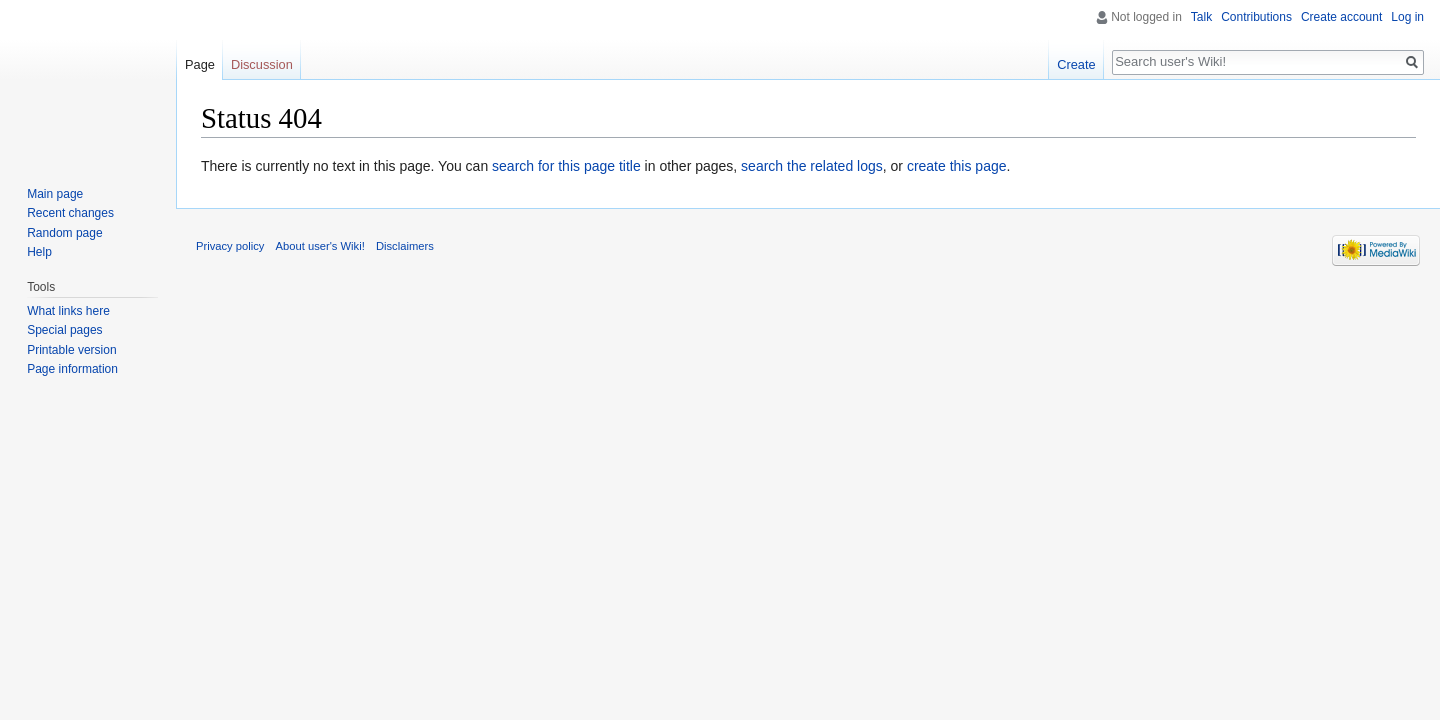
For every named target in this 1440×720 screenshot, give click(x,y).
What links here (68, 311)
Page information (72, 369)
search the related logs (812, 166)
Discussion (262, 64)
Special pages (64, 330)
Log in (1407, 17)
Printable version (71, 350)
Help (39, 252)
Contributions (1256, 17)
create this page (957, 166)
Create (1076, 64)
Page (200, 64)
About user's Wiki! (320, 246)
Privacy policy (230, 246)
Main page (55, 194)
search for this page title (566, 166)
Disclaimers (405, 246)
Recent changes (70, 213)
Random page (64, 233)
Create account (1341, 17)
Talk (1201, 17)
